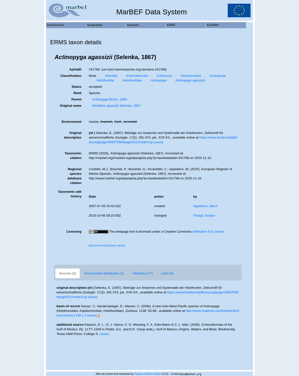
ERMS (171, 25)
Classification (71, 76)
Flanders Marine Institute (147, 374)
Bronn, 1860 (108, 99)
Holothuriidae (130, 80)
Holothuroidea (189, 76)
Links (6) (167, 273)
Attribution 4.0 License (208, 231)
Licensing (73, 231)
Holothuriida (103, 80)
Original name (71, 105)
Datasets (133, 25)
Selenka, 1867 (114, 105)
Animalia (110, 76)
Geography (94, 25)
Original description (73, 135)
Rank (78, 93)
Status (77, 86)
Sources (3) (67, 273)
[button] (52, 57)
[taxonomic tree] (99, 245)
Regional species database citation (74, 176)
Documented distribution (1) (104, 273)
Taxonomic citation (73, 155)
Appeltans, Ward (205, 206)
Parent (76, 99)
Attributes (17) (142, 273)
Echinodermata (135, 76)
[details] (158, 142)
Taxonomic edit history (70, 194)
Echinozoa (162, 76)
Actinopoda (216, 76)
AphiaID (75, 69)
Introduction (55, 25)
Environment (71, 121)
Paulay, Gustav (204, 215)
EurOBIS (213, 25)
